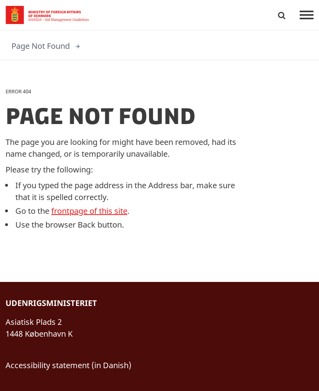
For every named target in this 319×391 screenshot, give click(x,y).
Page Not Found (40, 46)
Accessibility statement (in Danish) (68, 365)
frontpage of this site (89, 211)
